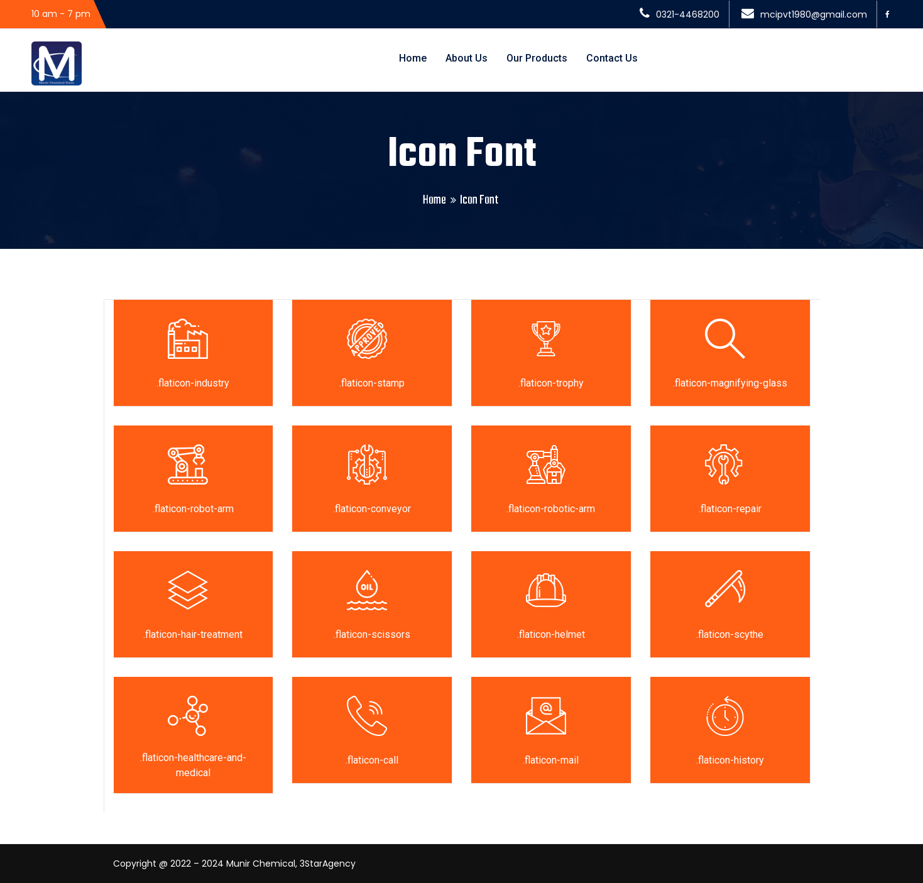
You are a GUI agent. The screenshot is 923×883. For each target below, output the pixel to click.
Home (413, 58)
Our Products (536, 58)
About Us (466, 58)
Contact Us (612, 58)
